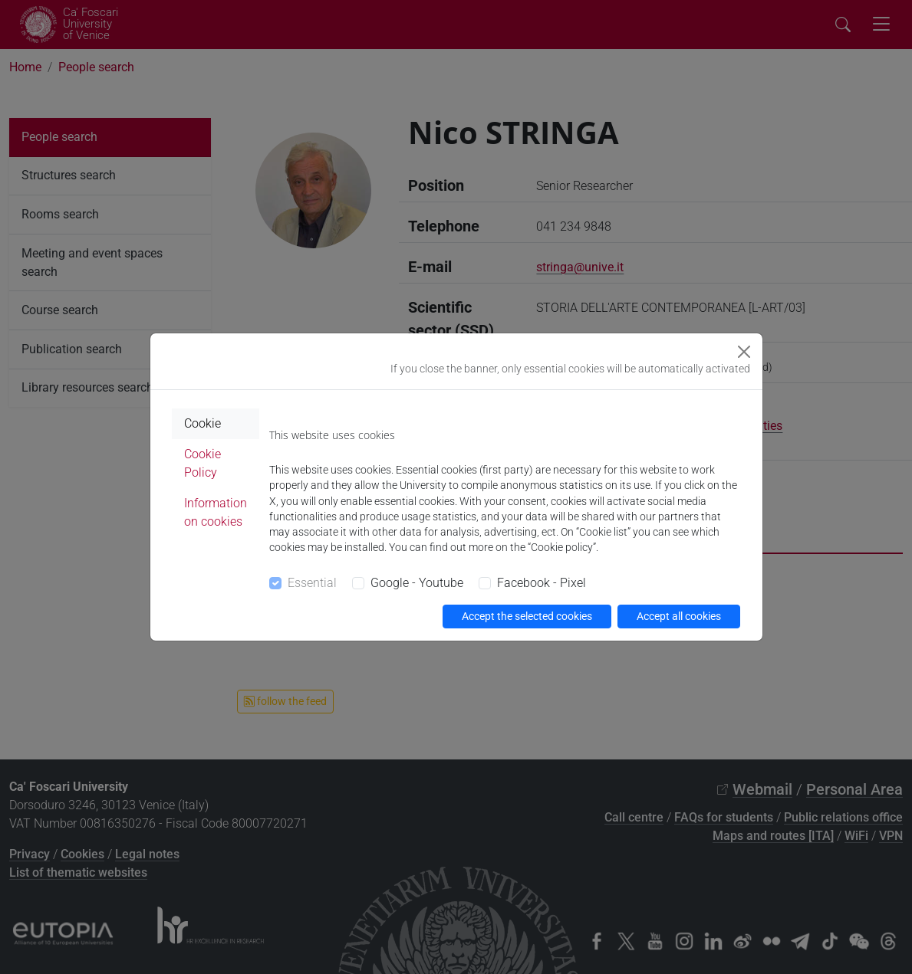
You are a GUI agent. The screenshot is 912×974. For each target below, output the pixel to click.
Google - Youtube (416, 583)
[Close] (744, 351)
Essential (312, 583)
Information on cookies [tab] (215, 512)
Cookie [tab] (202, 423)
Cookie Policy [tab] (202, 463)
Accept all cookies (679, 616)
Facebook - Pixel (541, 583)
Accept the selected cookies (527, 616)
